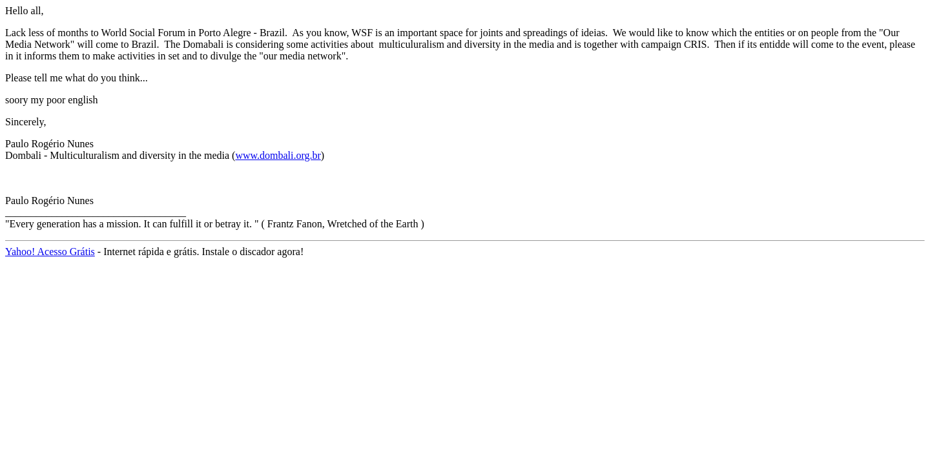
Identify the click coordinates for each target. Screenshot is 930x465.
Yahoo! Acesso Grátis (50, 251)
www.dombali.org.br (277, 155)
